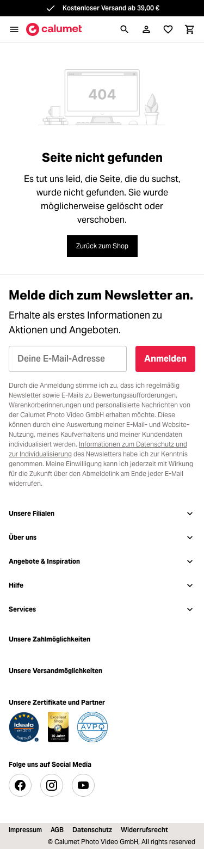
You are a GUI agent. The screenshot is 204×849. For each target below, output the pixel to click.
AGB (57, 830)
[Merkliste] (168, 29)
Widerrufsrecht (144, 830)
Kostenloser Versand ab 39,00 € (111, 8)
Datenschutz (92, 830)
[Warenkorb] (189, 29)
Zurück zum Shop (102, 246)
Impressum (25, 830)
